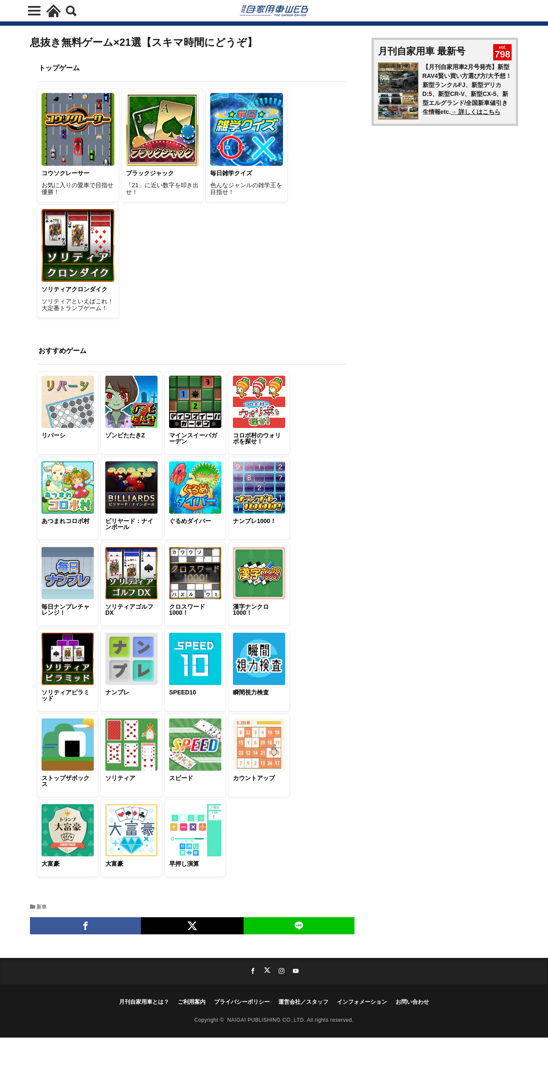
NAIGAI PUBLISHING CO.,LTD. (267, 1020)
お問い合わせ (412, 1002)
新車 (41, 907)
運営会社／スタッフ (303, 1002)
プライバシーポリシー (242, 1002)
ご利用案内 (192, 1002)
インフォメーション (362, 1002)
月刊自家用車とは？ (144, 1002)
